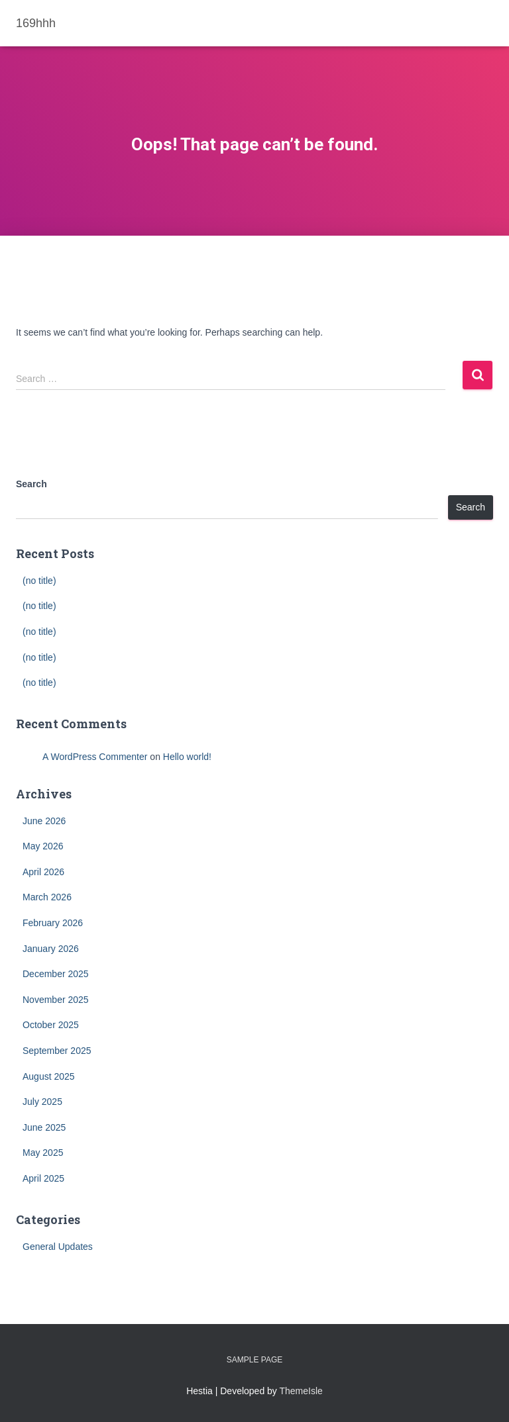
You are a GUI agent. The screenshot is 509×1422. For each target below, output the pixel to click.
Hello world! (187, 756)
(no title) (39, 580)
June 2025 (44, 1127)
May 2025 (43, 1152)
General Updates (58, 1246)
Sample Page (254, 1359)
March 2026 (47, 897)
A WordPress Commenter (94, 756)
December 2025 (56, 974)
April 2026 (43, 872)
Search (31, 484)
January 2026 (51, 948)
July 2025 (42, 1101)
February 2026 (53, 923)
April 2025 (43, 1178)
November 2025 (56, 999)
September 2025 (57, 1050)
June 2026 (44, 821)
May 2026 (43, 846)
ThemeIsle (301, 1391)
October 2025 (51, 1024)
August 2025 (49, 1076)
